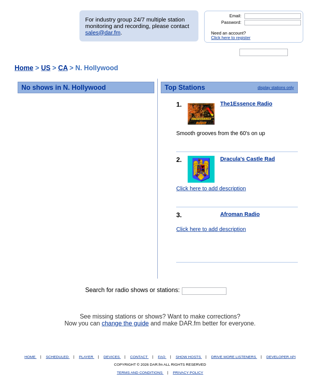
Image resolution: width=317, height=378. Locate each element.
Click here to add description (211, 188)
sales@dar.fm (103, 32)
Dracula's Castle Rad (247, 159)
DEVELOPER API (281, 357)
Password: (231, 22)
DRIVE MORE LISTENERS (234, 357)
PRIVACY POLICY (188, 372)
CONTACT (139, 357)
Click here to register (231, 37)
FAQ (162, 357)
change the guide (125, 323)
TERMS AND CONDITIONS (140, 372)
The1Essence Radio (246, 104)
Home (24, 68)
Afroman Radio (240, 214)
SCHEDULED (57, 357)
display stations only (276, 87)
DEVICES (112, 357)
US (45, 68)
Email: (235, 15)
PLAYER (86, 357)
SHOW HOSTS (189, 357)
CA (63, 68)
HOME (30, 357)
